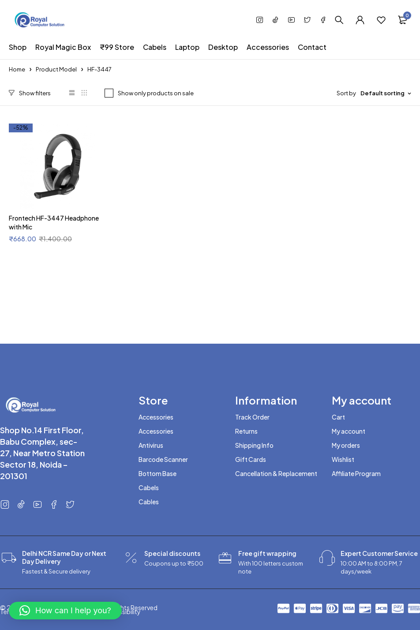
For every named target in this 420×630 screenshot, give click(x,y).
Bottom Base (157, 473)
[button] (65, 610)
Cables (149, 502)
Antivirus (151, 445)
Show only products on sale (155, 93)
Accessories (156, 417)
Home (17, 69)
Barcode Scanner (163, 459)
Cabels (149, 487)
